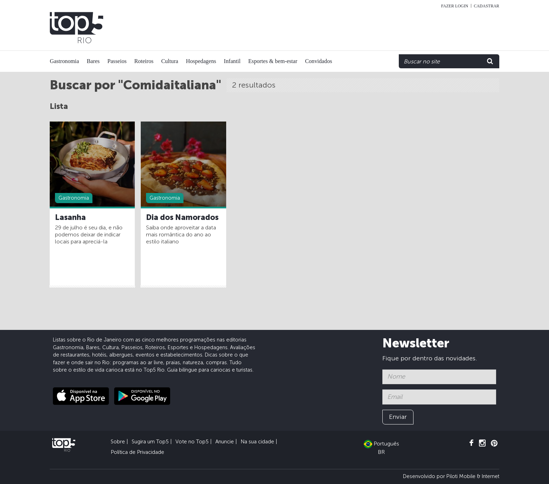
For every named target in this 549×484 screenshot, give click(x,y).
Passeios (117, 61)
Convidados (318, 61)
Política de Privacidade (137, 452)
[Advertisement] (359, 27)
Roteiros (144, 61)
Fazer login (454, 6)
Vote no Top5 (192, 441)
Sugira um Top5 (150, 441)
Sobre (118, 441)
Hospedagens (201, 61)
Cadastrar (486, 6)
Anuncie (224, 441)
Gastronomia (64, 61)
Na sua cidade (257, 441)
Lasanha (70, 217)
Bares (93, 61)
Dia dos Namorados (182, 217)
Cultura (169, 61)
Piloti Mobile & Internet (472, 476)
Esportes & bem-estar (272, 61)
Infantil (232, 61)
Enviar (398, 417)
